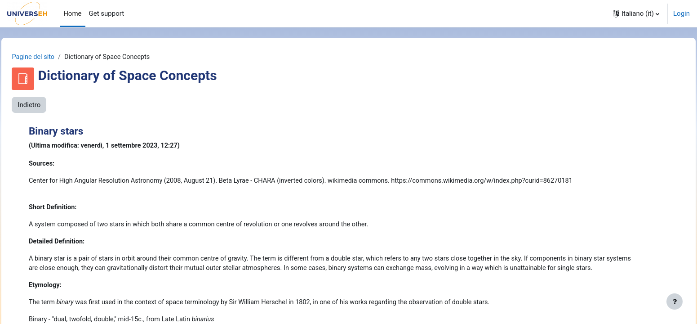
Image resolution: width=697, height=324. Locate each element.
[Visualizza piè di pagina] (674, 301)
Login (681, 13)
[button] (636, 13)
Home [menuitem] (72, 13)
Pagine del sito (54, 57)
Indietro (49, 105)
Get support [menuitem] (106, 13)
